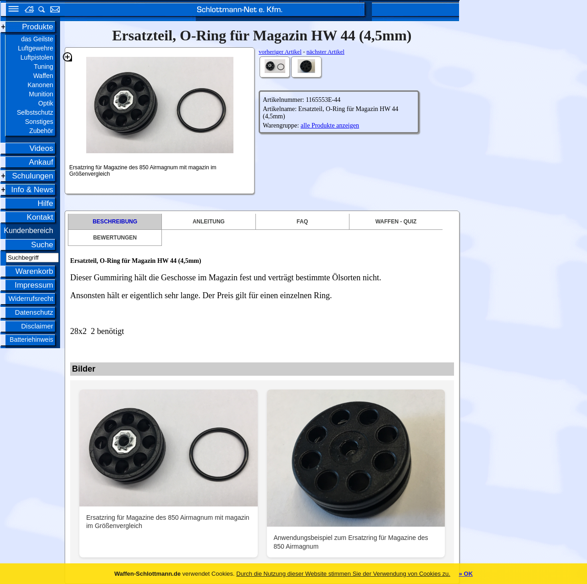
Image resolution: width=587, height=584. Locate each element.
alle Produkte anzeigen (329, 125)
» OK (465, 573)
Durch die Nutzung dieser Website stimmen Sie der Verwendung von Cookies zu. (343, 573)
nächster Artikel (325, 51)
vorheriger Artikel (280, 51)
